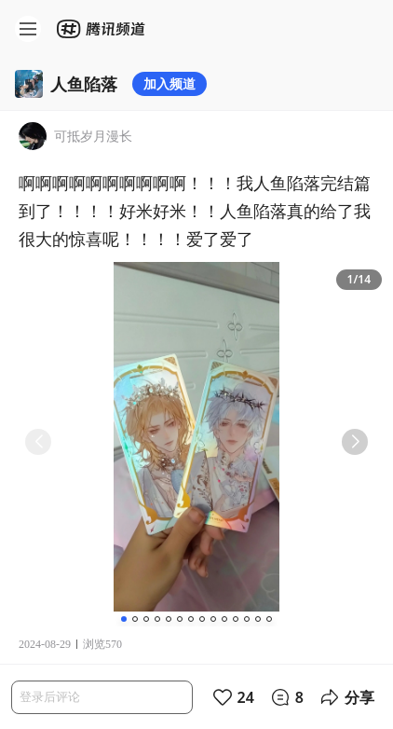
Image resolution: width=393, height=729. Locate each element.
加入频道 (169, 83)
